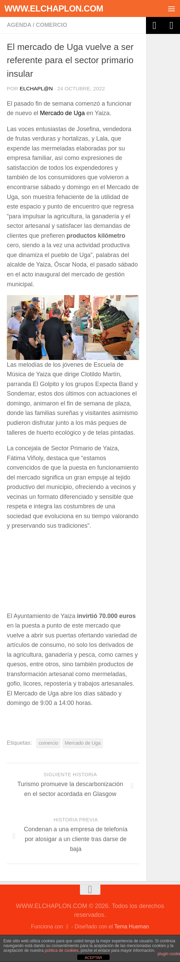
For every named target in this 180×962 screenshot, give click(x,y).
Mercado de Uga (62, 113)
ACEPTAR (93, 958)
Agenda (19, 25)
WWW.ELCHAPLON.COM (53, 8)
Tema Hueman (131, 926)
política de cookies (61, 950)
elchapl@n (36, 88)
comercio (48, 743)
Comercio (51, 25)
